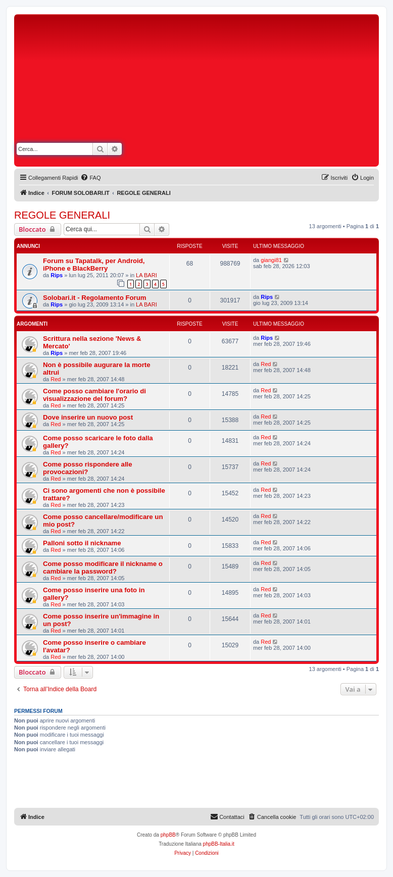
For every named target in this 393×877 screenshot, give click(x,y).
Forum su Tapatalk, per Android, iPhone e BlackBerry (94, 264)
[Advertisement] (286, 92)
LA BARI (146, 275)
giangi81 (271, 260)
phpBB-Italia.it (218, 844)
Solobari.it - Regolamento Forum (94, 297)
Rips (57, 275)
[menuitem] (90, 178)
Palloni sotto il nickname (82, 543)
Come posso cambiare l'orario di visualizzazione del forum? (94, 394)
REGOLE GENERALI (62, 215)
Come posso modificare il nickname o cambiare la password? (103, 567)
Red (56, 379)
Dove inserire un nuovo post (88, 417)
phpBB (168, 835)
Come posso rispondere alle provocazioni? (87, 468)
